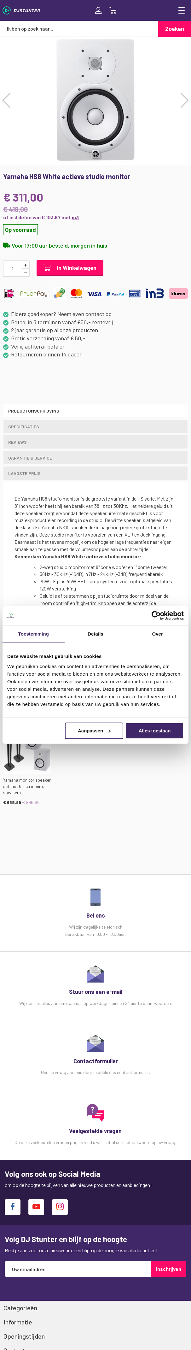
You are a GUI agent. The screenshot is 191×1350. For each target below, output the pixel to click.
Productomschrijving (33, 411)
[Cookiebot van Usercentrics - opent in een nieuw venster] (156, 615)
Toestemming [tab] (33, 634)
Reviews (17, 442)
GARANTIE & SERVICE (30, 458)
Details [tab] (95, 634)
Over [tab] (157, 634)
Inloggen (98, 10)
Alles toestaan (155, 730)
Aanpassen (94, 730)
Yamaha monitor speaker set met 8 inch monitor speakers (27, 786)
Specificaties (23, 426)
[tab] (95, 411)
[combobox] (79, 29)
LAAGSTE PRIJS (24, 473)
